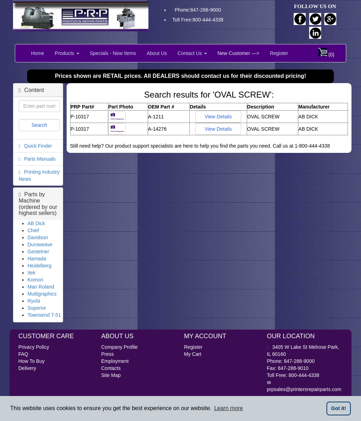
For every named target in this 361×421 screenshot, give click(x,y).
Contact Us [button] (192, 53)
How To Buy (31, 361)
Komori (35, 280)
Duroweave (40, 244)
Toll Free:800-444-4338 (198, 20)
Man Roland (40, 287)
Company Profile (119, 347)
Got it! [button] (338, 408)
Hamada (36, 258)
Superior (36, 308)
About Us (157, 53)
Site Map (111, 375)
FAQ (23, 354)
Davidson (37, 237)
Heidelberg (39, 265)
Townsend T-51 (44, 315)
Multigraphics (41, 294)
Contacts (111, 368)
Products (67, 53)
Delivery (27, 368)
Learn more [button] (228, 408)
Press (107, 354)
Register (279, 53)
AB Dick (36, 223)
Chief (33, 230)
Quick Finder (38, 146)
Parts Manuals (39, 159)
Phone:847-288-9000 (198, 10)
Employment (115, 361)
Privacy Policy (33, 347)
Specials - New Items (113, 53)
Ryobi (33, 301)
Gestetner (38, 251)
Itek (31, 272)
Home (37, 53)
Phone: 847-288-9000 (290, 361)
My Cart (192, 354)
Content (31, 90)
